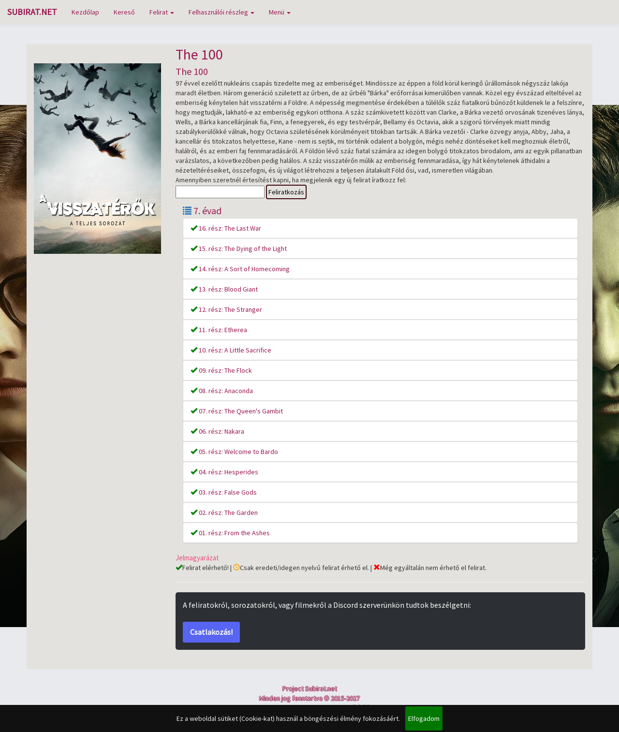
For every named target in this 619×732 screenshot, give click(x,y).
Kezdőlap (85, 12)
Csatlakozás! (211, 632)
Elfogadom (424, 718)
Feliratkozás (286, 192)
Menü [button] (280, 12)
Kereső (124, 12)
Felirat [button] (161, 12)
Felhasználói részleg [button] (221, 12)
